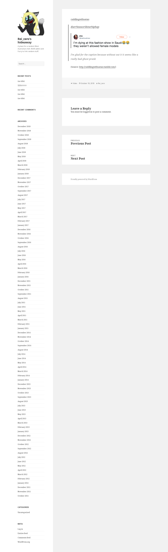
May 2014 (22, 362)
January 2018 (23, 173)
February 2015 (24, 324)
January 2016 (23, 277)
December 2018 (24, 126)
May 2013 (22, 414)
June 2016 (22, 255)
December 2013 (24, 384)
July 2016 (21, 251)
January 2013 (23, 431)
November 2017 (24, 182)
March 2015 (22, 320)
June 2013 (22, 410)
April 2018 (22, 161)
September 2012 (24, 448)
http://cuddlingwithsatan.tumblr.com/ (97, 67)
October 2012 (23, 444)
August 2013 (23, 401)
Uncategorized (24, 512)
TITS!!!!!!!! (22, 85)
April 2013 (22, 418)
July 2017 (21, 199)
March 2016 (22, 268)
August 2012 (23, 453)
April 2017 (22, 212)
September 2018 (24, 139)
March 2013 (22, 423)
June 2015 (22, 307)
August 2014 (23, 350)
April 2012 (22, 470)
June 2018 (22, 152)
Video (75, 83)
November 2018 (24, 131)
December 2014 (24, 332)
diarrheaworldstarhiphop (85, 26)
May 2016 (22, 259)
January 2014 (23, 380)
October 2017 (23, 186)
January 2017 (23, 225)
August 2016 (23, 247)
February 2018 (24, 169)
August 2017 (23, 195)
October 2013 (23, 393)
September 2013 (24, 397)
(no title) (21, 81)
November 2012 (24, 440)
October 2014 (23, 341)
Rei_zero (101, 83)
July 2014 (21, 354)
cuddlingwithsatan (80, 19)
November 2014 (24, 337)
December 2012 (24, 436)
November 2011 (24, 491)
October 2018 (23, 135)
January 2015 (23, 328)
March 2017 (22, 216)
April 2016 (22, 264)
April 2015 (22, 315)
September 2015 (24, 294)
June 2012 (22, 461)
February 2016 (24, 272)
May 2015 (22, 311)
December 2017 (24, 178)
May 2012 (22, 466)
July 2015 (21, 302)
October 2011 (23, 496)
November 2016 (24, 234)
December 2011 (24, 487)
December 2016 (24, 229)
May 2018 (22, 156)
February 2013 (24, 427)
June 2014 (22, 358)
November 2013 (24, 388)
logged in (87, 111)
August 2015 (23, 298)
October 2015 (23, 289)
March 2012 (22, 474)
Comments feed (24, 537)
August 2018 (23, 143)
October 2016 (23, 238)
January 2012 (23, 483)
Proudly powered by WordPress (84, 179)
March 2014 (22, 371)
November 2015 (24, 285)
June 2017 (22, 204)
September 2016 (24, 242)
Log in (20, 529)
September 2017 (24, 191)
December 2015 (24, 281)
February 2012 (24, 478)
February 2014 (24, 375)
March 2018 (22, 165)
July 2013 (21, 405)
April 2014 (22, 367)
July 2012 (21, 457)
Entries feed (23, 533)
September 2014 (24, 345)
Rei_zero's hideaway (25, 40)
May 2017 (22, 208)
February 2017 (24, 221)
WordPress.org (24, 542)
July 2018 (21, 148)
